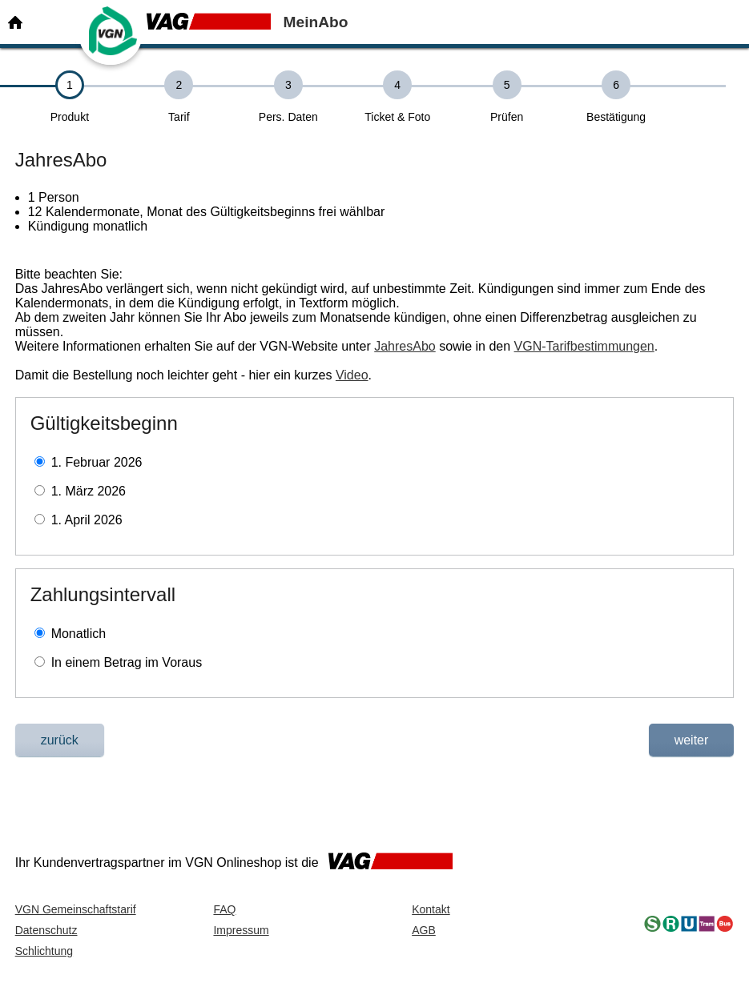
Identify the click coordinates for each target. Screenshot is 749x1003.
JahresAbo (405, 346)
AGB (424, 930)
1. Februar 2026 (97, 462)
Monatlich (78, 633)
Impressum (240, 930)
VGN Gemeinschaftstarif (75, 909)
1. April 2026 (87, 520)
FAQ (224, 909)
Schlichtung (44, 951)
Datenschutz (46, 930)
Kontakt (430, 909)
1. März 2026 (88, 491)
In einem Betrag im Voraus (127, 662)
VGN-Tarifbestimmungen (584, 346)
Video (352, 375)
